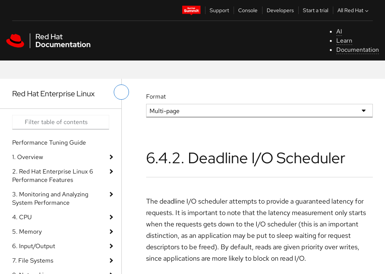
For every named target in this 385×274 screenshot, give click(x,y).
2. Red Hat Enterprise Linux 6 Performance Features (52, 175)
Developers (280, 10)
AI (339, 31)
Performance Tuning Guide (49, 143)
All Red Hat (353, 10)
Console (248, 10)
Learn (344, 41)
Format (156, 96)
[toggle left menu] (121, 92)
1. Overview (27, 157)
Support (219, 10)
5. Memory (27, 232)
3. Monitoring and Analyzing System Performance (50, 198)
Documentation (357, 50)
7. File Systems (32, 260)
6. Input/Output (33, 246)
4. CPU (22, 217)
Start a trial (315, 10)
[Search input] (60, 122)
